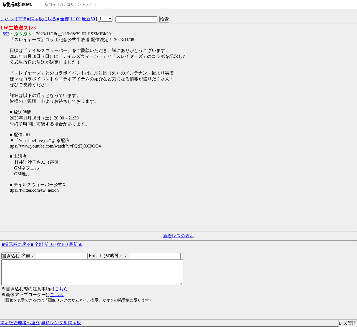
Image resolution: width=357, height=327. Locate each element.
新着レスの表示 (178, 235)
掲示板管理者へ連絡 (20, 322)
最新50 (88, 18)
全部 (64, 18)
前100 (50, 244)
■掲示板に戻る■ (43, 18)
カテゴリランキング (76, 4)
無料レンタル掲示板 (61, 322)
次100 (62, 244)
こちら (61, 288)
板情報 (50, 4)
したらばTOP (13, 18)
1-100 (75, 18)
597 (6, 33)
